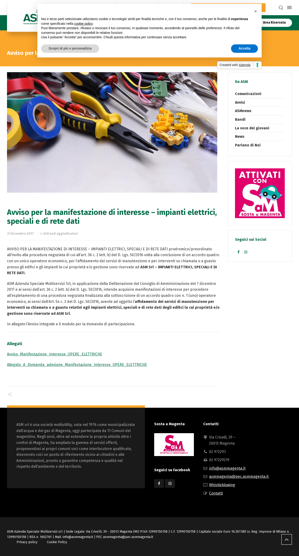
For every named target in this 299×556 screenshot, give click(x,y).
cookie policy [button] (83, 23)
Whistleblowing (222, 485)
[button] (255, 11)
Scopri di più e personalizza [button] (70, 48)
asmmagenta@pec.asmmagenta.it (239, 476)
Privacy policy (27, 542)
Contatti (216, 493)
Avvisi (240, 102)
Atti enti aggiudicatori (60, 234)
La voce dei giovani (252, 128)
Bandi (240, 119)
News (239, 136)
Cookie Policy (57, 542)
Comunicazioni (248, 94)
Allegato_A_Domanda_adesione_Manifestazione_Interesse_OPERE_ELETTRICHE (77, 364)
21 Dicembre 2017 (20, 234)
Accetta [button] (244, 48)
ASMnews (243, 111)
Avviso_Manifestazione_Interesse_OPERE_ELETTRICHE (54, 354)
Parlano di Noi (248, 145)
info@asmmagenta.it (227, 468)
